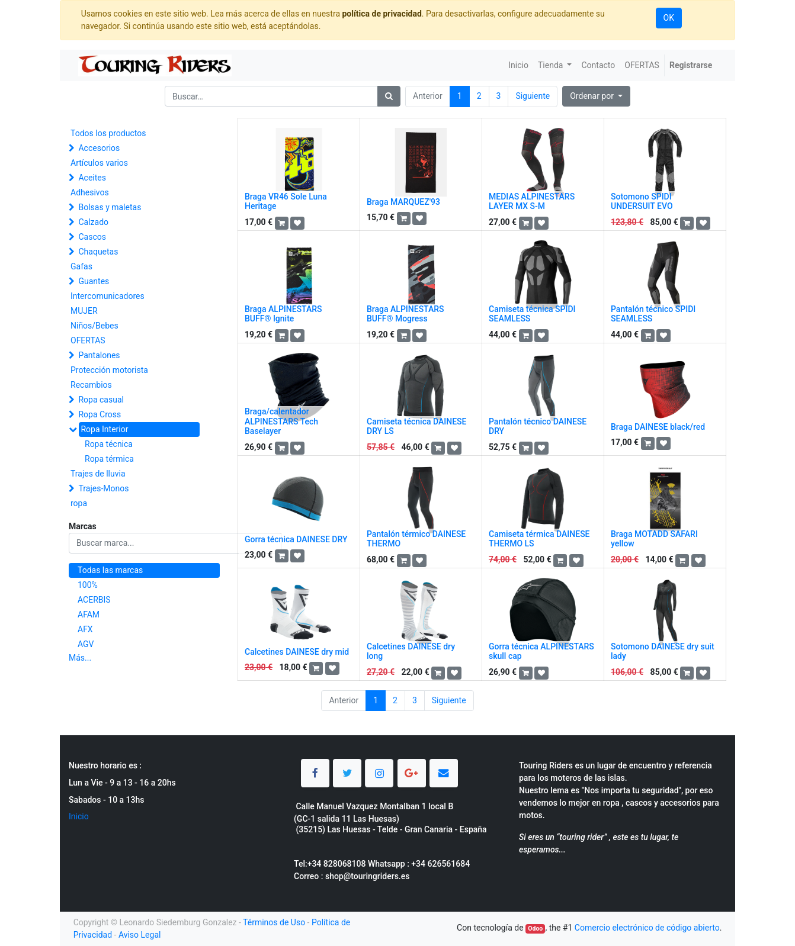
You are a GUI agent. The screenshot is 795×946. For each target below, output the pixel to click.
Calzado (93, 222)
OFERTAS (87, 340)
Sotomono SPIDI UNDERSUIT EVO (642, 201)
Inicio (79, 816)
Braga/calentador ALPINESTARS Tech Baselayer (281, 421)
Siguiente (532, 96)
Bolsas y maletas (109, 207)
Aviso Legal (139, 934)
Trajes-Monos (103, 488)
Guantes (93, 281)
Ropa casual (100, 399)
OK (668, 17)
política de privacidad (381, 13)
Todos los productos (108, 133)
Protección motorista (109, 370)
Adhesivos (89, 192)
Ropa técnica (109, 444)
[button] (596, 96)
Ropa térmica (109, 459)
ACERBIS (94, 599)
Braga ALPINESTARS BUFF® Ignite (283, 314)
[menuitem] (518, 65)
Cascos (92, 237)
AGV (86, 644)
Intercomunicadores (107, 296)
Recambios (91, 385)
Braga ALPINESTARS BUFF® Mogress (405, 314)
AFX (85, 629)
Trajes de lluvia (98, 473)
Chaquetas (98, 251)
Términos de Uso (274, 922)
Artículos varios (99, 163)
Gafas (81, 266)
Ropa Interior (104, 429)
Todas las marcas (110, 570)
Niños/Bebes (94, 325)
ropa (78, 503)
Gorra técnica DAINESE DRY (296, 539)
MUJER (84, 311)
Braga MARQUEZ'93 (403, 202)
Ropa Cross (99, 414)
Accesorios (99, 148)
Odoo (535, 928)
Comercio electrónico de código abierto (647, 927)
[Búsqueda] (388, 96)
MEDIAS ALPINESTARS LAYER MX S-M (532, 201)
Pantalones (99, 355)
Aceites (92, 177)
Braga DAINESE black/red (658, 427)
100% (88, 585)
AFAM (89, 614)
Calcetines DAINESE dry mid (297, 652)
